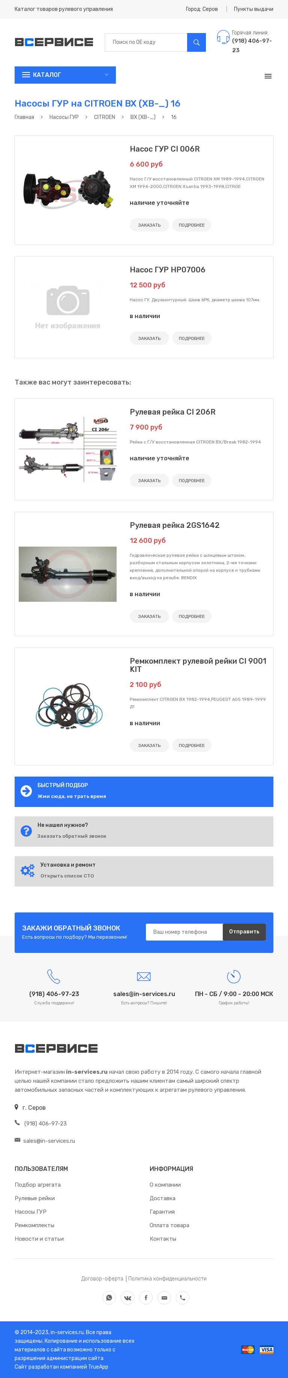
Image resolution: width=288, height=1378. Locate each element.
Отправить (244, 932)
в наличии (145, 316)
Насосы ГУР (30, 1211)
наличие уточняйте (159, 202)
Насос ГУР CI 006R (165, 148)
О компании (165, 1184)
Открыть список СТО (67, 876)
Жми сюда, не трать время (72, 796)
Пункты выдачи (253, 9)
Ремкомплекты (34, 1225)
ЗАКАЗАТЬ (149, 225)
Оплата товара (169, 1225)
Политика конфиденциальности (167, 1279)
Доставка (163, 1198)
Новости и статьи (39, 1238)
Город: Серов (202, 9)
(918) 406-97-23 (41, 1123)
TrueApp (98, 1367)
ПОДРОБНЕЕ (192, 225)
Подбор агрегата (38, 1184)
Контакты (163, 1238)
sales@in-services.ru (45, 1141)
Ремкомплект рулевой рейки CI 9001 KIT (198, 665)
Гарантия (162, 1211)
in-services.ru (67, 1332)
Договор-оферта (102, 1279)
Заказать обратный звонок (72, 836)
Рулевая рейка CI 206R (173, 411)
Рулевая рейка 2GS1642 (175, 525)
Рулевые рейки (35, 1198)
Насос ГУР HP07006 (168, 269)
